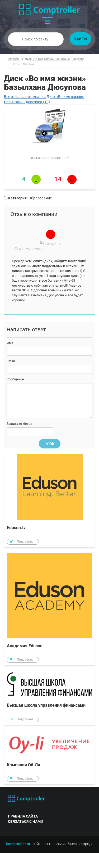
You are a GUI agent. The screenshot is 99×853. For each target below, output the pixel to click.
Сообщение (15, 379)
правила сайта (23, 816)
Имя (10, 343)
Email (11, 361)
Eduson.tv (49, 499)
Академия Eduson (49, 607)
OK (49, 444)
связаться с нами (25, 821)
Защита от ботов (19, 424)
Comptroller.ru (18, 844)
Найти (80, 39)
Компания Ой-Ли (49, 756)
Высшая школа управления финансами (49, 696)
